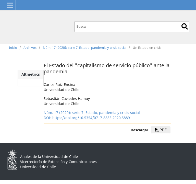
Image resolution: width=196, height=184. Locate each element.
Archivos (29, 47)
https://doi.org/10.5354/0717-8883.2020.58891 (92, 117)
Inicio (13, 47)
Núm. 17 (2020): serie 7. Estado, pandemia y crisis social (84, 47)
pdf (161, 129)
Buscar (184, 26)
